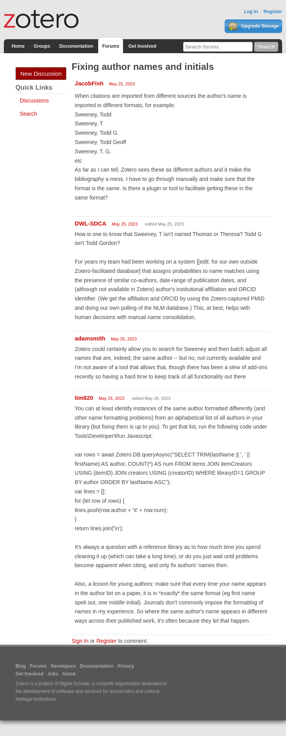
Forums (110, 46)
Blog (21, 666)
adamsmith (90, 338)
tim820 (84, 397)
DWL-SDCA (91, 223)
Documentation (76, 46)
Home (18, 46)
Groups (42, 46)
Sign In (80, 641)
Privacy (126, 666)
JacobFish (89, 83)
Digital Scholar (74, 683)
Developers (63, 666)
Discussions (34, 100)
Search (28, 114)
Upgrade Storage (253, 26)
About (69, 674)
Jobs (52, 674)
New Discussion (41, 73)
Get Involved (142, 46)
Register (272, 11)
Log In (251, 11)
